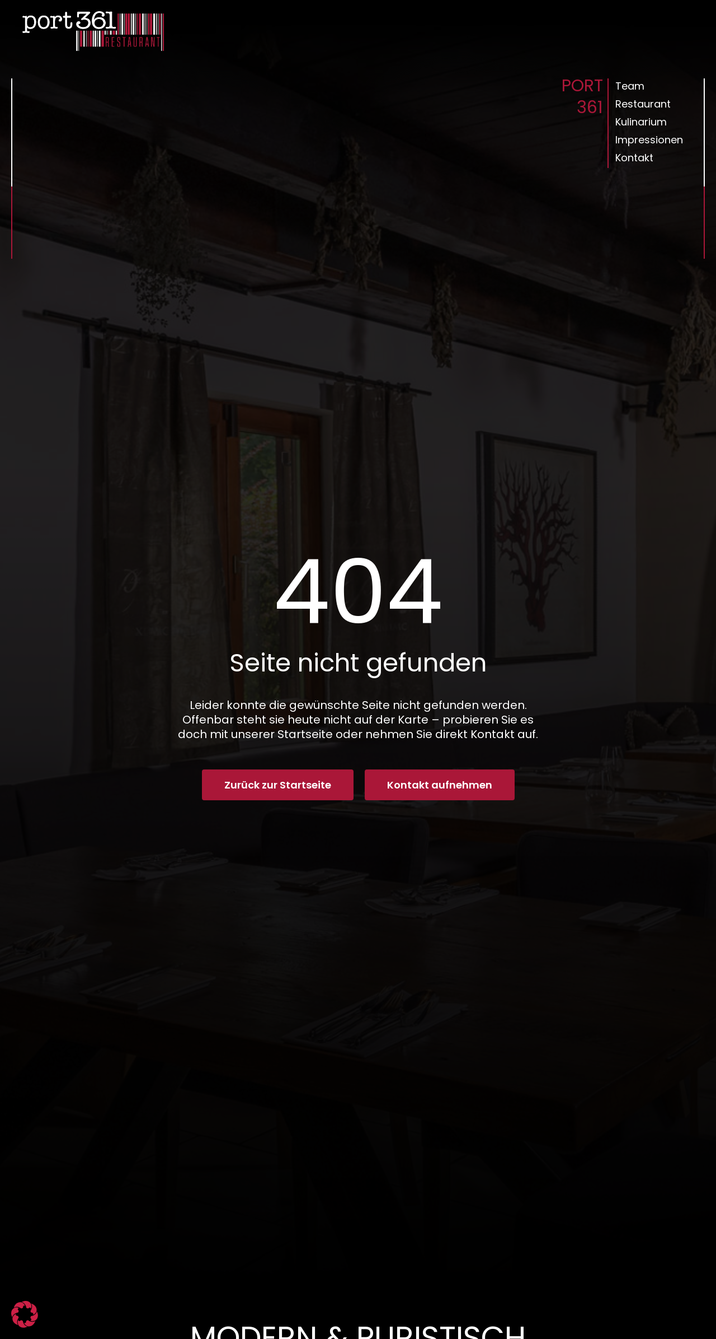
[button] (24, 1314)
